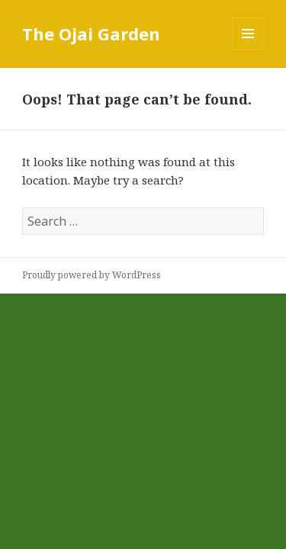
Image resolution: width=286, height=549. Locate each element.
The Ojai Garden (91, 33)
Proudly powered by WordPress (91, 274)
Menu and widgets (248, 49)
